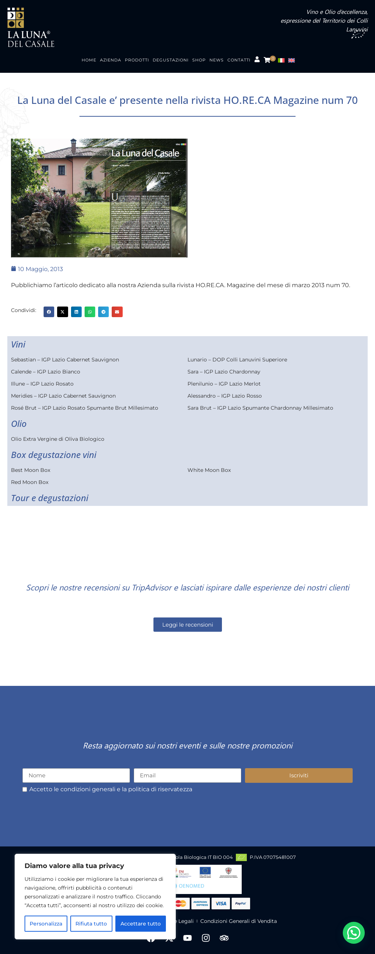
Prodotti (137, 60)
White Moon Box (209, 470)
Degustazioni (171, 60)
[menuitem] (283, 60)
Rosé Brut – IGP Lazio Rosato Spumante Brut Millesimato (84, 408)
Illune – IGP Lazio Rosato (42, 383)
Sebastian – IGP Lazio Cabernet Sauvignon (65, 359)
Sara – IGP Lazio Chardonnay (224, 371)
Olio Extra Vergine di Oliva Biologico (57, 439)
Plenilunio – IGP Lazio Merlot (224, 383)
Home (89, 60)
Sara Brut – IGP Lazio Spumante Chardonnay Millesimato (260, 408)
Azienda (110, 60)
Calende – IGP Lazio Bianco (45, 371)
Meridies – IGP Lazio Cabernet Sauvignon (63, 396)
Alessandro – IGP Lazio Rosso (225, 396)
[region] (95, 896)
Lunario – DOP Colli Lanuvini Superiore (237, 359)
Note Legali (179, 921)
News (216, 60)
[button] (49, 312)
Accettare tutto (140, 923)
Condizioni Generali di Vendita (238, 921)
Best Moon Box (30, 470)
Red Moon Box (29, 482)
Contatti (238, 60)
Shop (199, 60)
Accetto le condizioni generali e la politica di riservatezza (110, 789)
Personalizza (46, 923)
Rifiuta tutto (91, 923)
